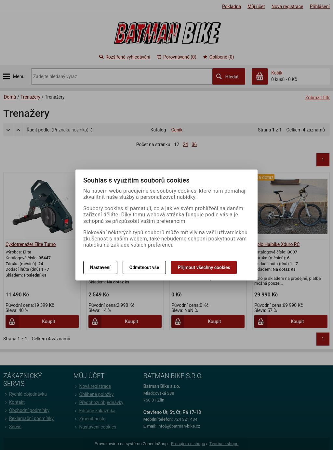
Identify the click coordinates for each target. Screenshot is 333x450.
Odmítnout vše (144, 267)
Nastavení (100, 267)
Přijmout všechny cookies (204, 267)
